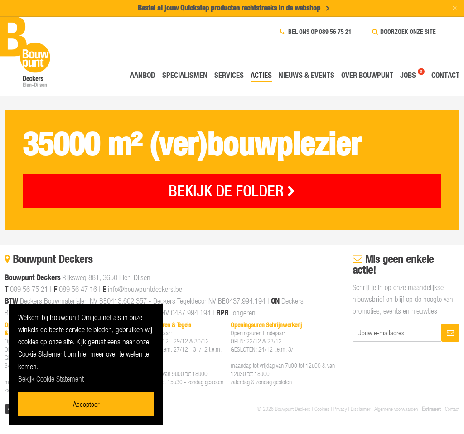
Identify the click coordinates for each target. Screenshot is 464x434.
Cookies (321, 408)
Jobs (408, 75)
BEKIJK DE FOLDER (232, 190)
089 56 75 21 (29, 289)
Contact (445, 75)
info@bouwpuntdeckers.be (145, 289)
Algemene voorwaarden (396, 408)
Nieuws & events (306, 75)
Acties (261, 75)
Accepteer (86, 404)
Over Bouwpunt (367, 75)
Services (229, 75)
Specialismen (185, 75)
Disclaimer (360, 408)
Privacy (340, 408)
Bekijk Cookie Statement (51, 378)
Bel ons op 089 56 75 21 (316, 32)
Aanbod (142, 75)
